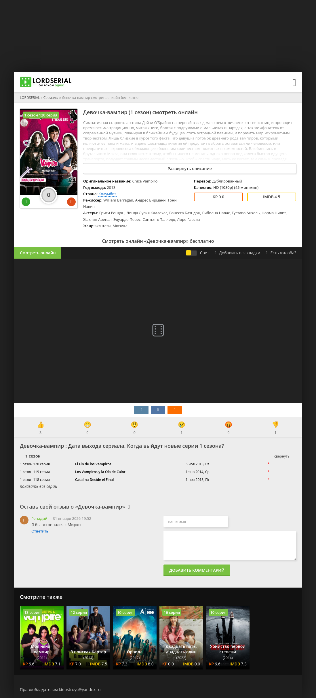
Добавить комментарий (196, 570)
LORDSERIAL (30, 97)
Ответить (39, 531)
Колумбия (107, 193)
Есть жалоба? (281, 252)
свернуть (282, 456)
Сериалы (50, 97)
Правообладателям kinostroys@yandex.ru (60, 689)
